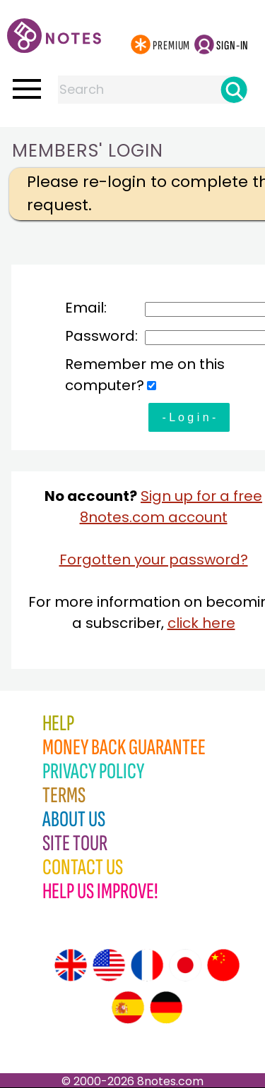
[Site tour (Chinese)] (223, 965)
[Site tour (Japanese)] (185, 965)
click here (201, 623)
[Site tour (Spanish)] (128, 1007)
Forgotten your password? (153, 559)
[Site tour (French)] (147, 965)
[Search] (233, 89)
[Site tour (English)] (70, 965)
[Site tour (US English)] (108, 965)
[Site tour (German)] (166, 1007)
